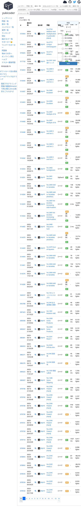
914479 (22, 237)
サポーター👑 (7, 42)
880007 (22, 380)
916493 (22, 102)
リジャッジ (68, 54)
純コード (69, 45)
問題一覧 (5, 21)
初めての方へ (7, 53)
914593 (22, 169)
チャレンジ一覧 (23, 13)
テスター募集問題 (8, 62)
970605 (22, 53)
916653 (22, 70)
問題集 (4, 50)
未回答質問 (22, 10)
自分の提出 (68, 59)
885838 (22, 321)
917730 (22, 61)
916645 (22, 81)
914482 (22, 227)
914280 (22, 284)
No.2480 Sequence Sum (50, 226)
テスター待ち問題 (34, 10)
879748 (22, 389)
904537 (22, 295)
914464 (22, 257)
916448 (22, 132)
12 (55, 498)
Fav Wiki (62, 10)
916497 (22, 91)
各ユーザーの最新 (71, 56)
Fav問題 (54, 10)
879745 (22, 397)
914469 (22, 248)
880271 (22, 355)
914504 (22, 216)
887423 (22, 312)
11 (52, 498)
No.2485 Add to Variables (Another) (51, 194)
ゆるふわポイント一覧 (50, 6)
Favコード (45, 10)
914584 (22, 194)
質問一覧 (5, 30)
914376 (22, 274)
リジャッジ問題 (72, 10)
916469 (22, 113)
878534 (22, 482)
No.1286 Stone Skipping (50, 380)
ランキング (6, 33)
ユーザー (21, 6)
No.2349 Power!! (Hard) (49, 388)
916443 (22, 145)
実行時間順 (68, 38)
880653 (22, 346)
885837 (22, 329)
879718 (22, 440)
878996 (22, 448)
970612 (22, 44)
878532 (22, 491)
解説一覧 (76, 6)
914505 (22, 204)
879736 (22, 414)
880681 (22, 338)
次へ (59, 499)
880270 (22, 363)
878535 (22, 474)
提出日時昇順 (69, 35)
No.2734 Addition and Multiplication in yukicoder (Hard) (51, 33)
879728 (22, 431)
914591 (22, 177)
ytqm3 (41, 34)
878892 (22, 465)
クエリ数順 (69, 50)
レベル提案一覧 (65, 6)
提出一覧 (5, 24)
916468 (22, 121)
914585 (22, 186)
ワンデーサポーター (8, 46)
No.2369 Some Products (50, 320)
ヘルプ (4, 59)
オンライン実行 (8, 56)
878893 (22, 457)
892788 (22, 304)
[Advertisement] (9, 99)
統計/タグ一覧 (7, 39)
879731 (22, 423)
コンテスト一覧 (8, 27)
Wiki (3, 36)
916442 (22, 158)
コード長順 (68, 41)
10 (48, 498)
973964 (22, 34)
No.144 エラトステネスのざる (51, 295)
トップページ (7, 18)
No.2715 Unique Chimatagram (51, 44)
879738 (22, 406)
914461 (22, 265)
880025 (22, 372)
